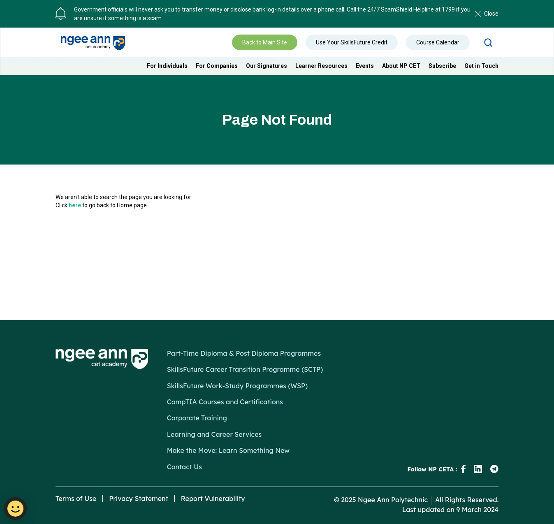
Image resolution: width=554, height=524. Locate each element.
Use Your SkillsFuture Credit (351, 42)
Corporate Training (197, 418)
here (75, 205)
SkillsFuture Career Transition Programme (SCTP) (245, 369)
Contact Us (184, 467)
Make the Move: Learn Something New (228, 450)
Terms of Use (76, 498)
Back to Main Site (264, 42)
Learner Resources (321, 66)
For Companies (217, 66)
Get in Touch (481, 66)
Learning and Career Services (214, 434)
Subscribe (442, 66)
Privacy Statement (138, 498)
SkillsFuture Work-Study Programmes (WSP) (237, 386)
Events (365, 66)
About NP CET (401, 66)
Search (488, 42)
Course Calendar (437, 42)
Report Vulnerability (213, 498)
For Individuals (167, 66)
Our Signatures (266, 66)
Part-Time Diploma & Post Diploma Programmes (244, 353)
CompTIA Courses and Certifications (225, 402)
